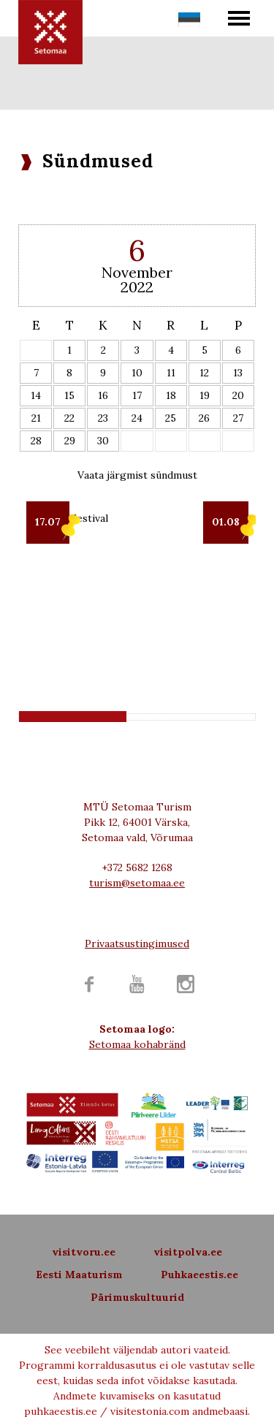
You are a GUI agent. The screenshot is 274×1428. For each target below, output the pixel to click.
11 (171, 372)
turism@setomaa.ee (137, 882)
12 (204, 372)
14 (36, 395)
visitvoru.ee (83, 1251)
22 (69, 418)
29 (69, 440)
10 (137, 372)
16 (103, 395)
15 (69, 395)
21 (36, 418)
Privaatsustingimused (137, 943)
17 (137, 395)
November (137, 272)
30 (103, 440)
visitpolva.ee (187, 1251)
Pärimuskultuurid (137, 1297)
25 (170, 418)
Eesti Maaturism (79, 1274)
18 (171, 395)
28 (36, 440)
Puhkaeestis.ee (199, 1274)
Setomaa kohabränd (137, 1044)
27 (238, 418)
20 (238, 395)
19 (204, 395)
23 (103, 418)
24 (137, 418)
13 (238, 372)
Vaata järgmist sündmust (137, 475)
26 (204, 418)
